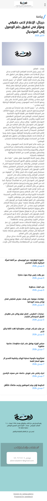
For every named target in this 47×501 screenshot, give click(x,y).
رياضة (39, 17)
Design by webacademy (23, 494)
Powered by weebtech (23, 497)
